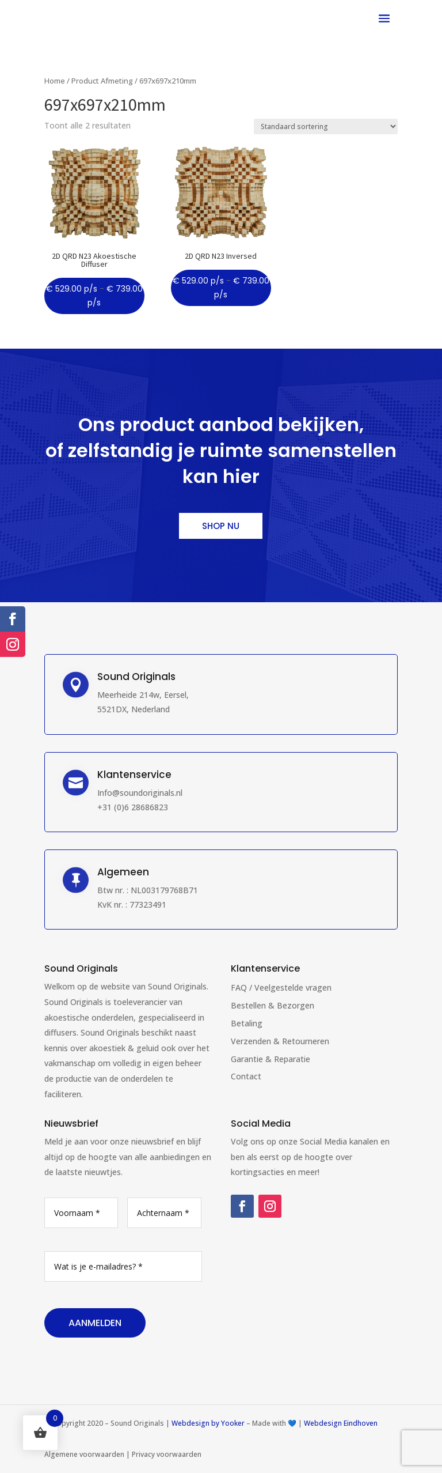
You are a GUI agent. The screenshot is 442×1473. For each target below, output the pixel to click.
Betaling (246, 1023)
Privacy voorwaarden (166, 1454)
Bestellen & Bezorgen (272, 1005)
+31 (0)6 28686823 (132, 807)
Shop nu (220, 526)
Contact (246, 1076)
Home (54, 80)
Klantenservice (265, 968)
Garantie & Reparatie (270, 1058)
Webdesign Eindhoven (341, 1423)
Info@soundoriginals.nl (139, 792)
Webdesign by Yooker (208, 1423)
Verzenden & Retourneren (280, 1041)
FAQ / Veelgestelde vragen (281, 987)
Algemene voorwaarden (84, 1454)
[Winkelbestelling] (326, 126)
